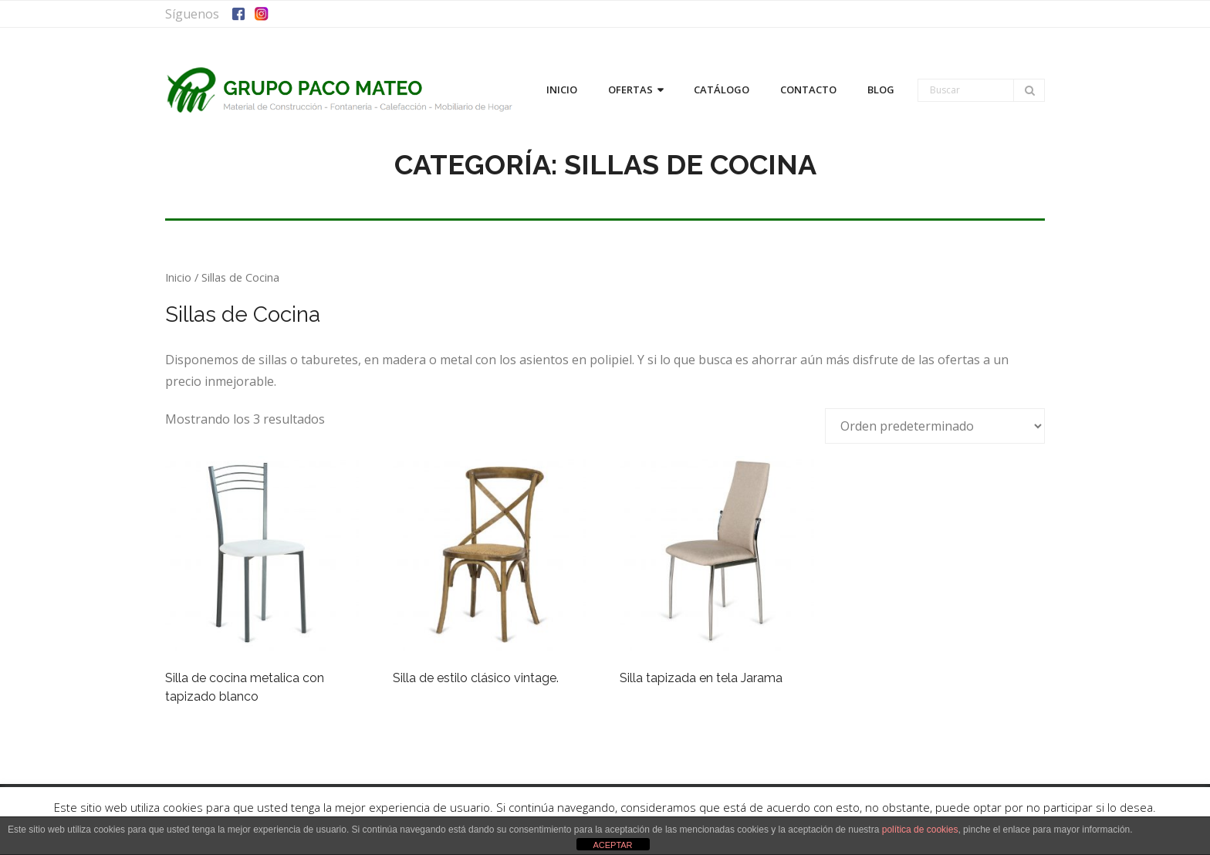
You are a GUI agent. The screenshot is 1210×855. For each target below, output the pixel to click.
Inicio (178, 277)
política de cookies (920, 829)
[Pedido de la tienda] (935, 426)
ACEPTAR (612, 845)
